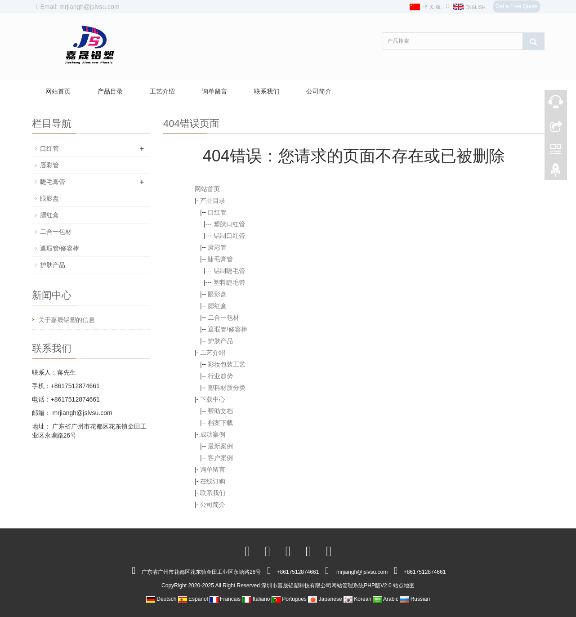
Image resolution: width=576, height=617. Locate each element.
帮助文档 (220, 411)
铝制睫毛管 (229, 270)
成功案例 (212, 434)
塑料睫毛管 (229, 282)
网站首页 (58, 91)
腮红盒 (217, 305)
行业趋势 (220, 376)
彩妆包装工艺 (227, 364)
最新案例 (220, 446)
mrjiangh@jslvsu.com (81, 412)
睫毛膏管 (220, 259)
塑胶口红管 (229, 224)
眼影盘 (217, 294)
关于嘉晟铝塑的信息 (66, 319)
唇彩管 (217, 247)
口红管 (217, 212)
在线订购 (212, 481)
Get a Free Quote (516, 6)
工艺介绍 (162, 91)
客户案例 (220, 457)
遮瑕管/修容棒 (227, 329)
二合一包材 (223, 317)
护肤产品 (220, 340)
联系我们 (266, 91)
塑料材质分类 (227, 387)
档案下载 (220, 422)
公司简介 (318, 91)
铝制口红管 (229, 235)
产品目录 (110, 91)
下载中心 (212, 399)
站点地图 (404, 585)
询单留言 (214, 91)
